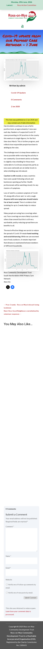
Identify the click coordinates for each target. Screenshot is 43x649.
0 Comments (16, 99)
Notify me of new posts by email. (20, 593)
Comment (10, 526)
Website (9, 580)
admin (22, 85)
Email (8, 568)
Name (8, 556)
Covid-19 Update (18, 93)
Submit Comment (30, 598)
